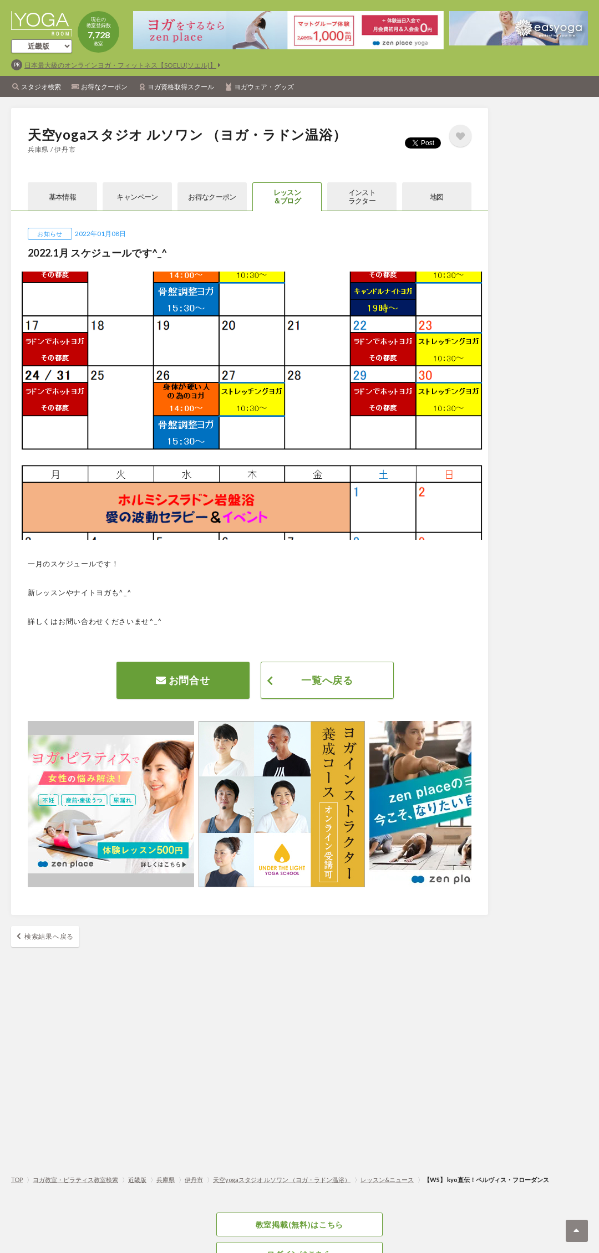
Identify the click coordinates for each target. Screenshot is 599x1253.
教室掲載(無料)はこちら (299, 1224)
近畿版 (137, 1179)
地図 (437, 196)
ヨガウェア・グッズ (264, 87)
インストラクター (361, 196)
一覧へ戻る (327, 680)
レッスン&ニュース (387, 1179)
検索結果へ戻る (49, 936)
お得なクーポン (104, 87)
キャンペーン (137, 196)
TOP (17, 1179)
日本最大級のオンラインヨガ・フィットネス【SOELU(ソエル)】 (120, 65)
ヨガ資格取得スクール (181, 87)
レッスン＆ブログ (287, 196)
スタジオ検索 (41, 87)
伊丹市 (194, 1179)
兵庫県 (165, 1179)
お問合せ (183, 680)
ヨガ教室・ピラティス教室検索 (75, 1179)
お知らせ (49, 233)
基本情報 (62, 196)
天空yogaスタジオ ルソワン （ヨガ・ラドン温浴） (282, 1179)
